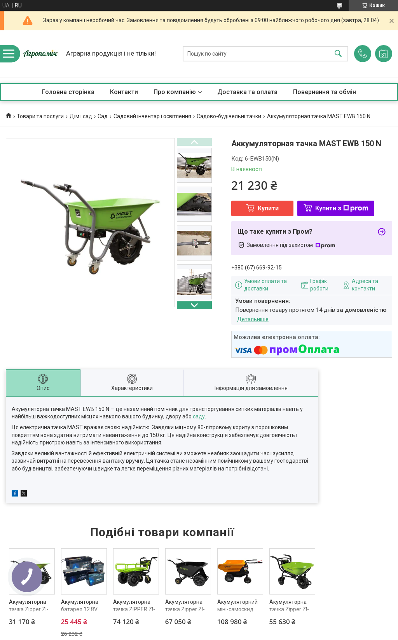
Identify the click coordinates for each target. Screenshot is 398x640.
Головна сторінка (68, 92)
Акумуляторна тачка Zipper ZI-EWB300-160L (185, 609)
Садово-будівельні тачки (229, 116)
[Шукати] (338, 54)
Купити (268, 208)
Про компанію (175, 92)
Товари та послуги (40, 116)
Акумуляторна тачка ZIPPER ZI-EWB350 (134, 609)
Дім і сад (81, 116)
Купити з (341, 208)
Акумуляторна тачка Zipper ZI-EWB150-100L (289, 609)
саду (199, 416)
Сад (103, 116)
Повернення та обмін (324, 92)
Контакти (124, 92)
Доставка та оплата (247, 92)
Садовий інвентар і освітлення (152, 116)
